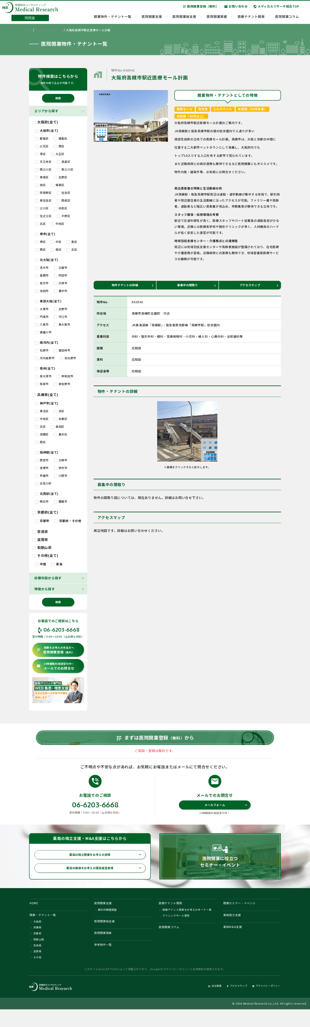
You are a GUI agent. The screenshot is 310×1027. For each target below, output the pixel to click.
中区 (56, 242)
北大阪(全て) (46, 260)
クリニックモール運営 (176, 928)
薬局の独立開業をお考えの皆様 (103, 864)
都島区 (42, 138)
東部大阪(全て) (48, 301)
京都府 (37, 948)
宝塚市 (42, 468)
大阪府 (37, 935)
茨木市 (42, 268)
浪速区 (63, 162)
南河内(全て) (46, 342)
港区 (40, 154)
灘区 (59, 411)
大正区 (57, 154)
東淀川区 (65, 169)
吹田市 (60, 275)
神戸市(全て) (46, 403)
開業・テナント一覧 (45, 927)
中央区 (57, 224)
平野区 (63, 216)
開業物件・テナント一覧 (112, 18)
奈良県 (40, 531)
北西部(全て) (46, 493)
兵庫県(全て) (45, 394)
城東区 (57, 185)
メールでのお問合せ (55, 666)
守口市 (60, 317)
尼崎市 (60, 460)
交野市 (60, 309)
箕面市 (60, 268)
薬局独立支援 (234, 927)
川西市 (60, 476)
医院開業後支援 (184, 18)
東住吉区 (43, 200)
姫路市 (60, 501)
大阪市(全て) (46, 130)
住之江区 (43, 216)
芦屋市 (42, 476)
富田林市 (62, 350)
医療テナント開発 (251, 18)
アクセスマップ (258, 285)
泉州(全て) (45, 368)
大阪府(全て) (45, 121)
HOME (35, 914)
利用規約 (198, 986)
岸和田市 (65, 376)
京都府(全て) (45, 512)
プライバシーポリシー (176, 986)
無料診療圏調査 (107, 922)
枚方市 (42, 283)
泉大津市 (43, 376)
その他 (37, 974)
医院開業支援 (152, 18)
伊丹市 (60, 468)
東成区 (42, 177)
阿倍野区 (43, 193)
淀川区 (42, 208)
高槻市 (42, 275)
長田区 (57, 426)
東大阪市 (62, 324)
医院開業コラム (287, 18)
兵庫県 (37, 941)
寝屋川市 (43, 332)
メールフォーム (225, 813)
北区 (40, 224)
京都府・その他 (67, 521)
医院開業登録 (56, 650)
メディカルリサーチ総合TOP (276, 8)
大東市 (42, 309)
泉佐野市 (62, 384)
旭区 (40, 185)
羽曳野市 (68, 358)
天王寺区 (43, 162)
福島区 (60, 138)
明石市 (42, 501)
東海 (56, 564)
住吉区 (63, 193)
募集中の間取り (196, 285)
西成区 (63, 200)
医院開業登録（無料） (201, 8)
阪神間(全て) (46, 452)
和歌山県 (42, 547)
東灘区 (42, 411)
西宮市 (42, 460)
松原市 (42, 350)
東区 (72, 242)
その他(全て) (45, 555)
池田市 (42, 291)
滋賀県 (40, 539)
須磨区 (42, 434)
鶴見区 (60, 208)
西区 (59, 146)
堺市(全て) (45, 234)
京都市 (42, 521)
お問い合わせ (236, 8)
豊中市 (60, 291)
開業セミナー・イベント (242, 914)
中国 (40, 564)
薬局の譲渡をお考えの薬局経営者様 (101, 878)
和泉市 (42, 384)
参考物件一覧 (105, 960)
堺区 (40, 242)
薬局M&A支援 (234, 940)
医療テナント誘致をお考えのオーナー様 (187, 922)
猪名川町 (43, 483)
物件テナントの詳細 (132, 285)
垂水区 (60, 434)
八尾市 (42, 324)
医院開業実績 (217, 18)
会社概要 (204, 1003)
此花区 (42, 146)
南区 (56, 249)
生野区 (60, 177)
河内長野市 (45, 358)
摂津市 (60, 283)
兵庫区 (60, 419)
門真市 (42, 317)
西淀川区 (43, 169)
